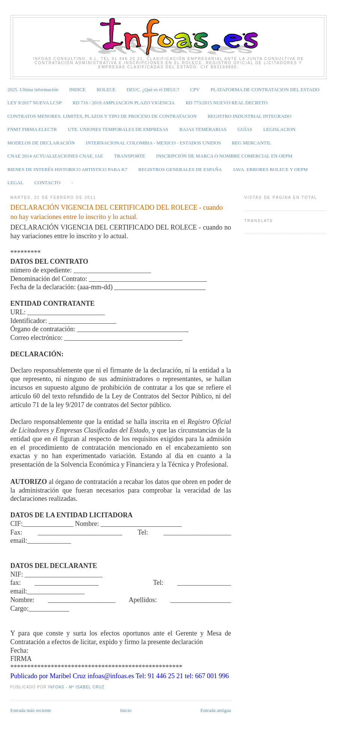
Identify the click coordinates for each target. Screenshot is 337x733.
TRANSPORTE (129, 156)
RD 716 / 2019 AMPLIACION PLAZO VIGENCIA (124, 102)
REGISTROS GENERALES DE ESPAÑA (180, 169)
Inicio (125, 710)
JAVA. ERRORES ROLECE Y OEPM (270, 169)
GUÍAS (244, 129)
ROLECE (106, 89)
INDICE (77, 89)
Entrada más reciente (30, 710)
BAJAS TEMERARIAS (202, 129)
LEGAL (15, 182)
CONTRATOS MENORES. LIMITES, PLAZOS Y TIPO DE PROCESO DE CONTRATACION (102, 116)
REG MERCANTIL (251, 143)
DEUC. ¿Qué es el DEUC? (153, 89)
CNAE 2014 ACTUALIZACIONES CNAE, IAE (55, 156)
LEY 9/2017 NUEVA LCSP (34, 102)
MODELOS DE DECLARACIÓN (41, 143)
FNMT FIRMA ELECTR (32, 129)
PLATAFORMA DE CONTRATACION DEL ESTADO (265, 89)
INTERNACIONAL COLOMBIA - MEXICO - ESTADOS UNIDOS (153, 143)
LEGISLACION (279, 129)
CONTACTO (47, 182)
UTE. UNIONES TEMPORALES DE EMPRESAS (118, 129)
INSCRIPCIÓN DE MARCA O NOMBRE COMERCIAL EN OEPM (224, 156)
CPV (194, 89)
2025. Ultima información (32, 89)
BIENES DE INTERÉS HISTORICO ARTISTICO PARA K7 (67, 169)
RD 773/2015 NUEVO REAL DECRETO (227, 102)
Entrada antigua (216, 710)
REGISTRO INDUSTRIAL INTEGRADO (249, 116)
